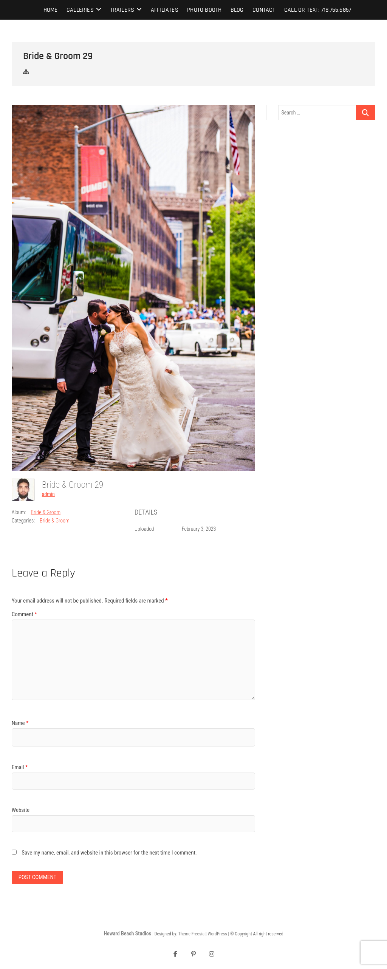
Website (20, 810)
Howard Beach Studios (127, 933)
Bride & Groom (46, 512)
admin (48, 494)
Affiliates (164, 10)
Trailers (122, 10)
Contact (263, 10)
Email (20, 767)
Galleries (80, 10)
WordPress (217, 934)
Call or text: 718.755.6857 (317, 10)
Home (50, 10)
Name (20, 723)
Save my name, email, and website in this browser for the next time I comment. (109, 852)
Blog (237, 10)
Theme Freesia (191, 934)
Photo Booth (204, 10)
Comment (24, 614)
